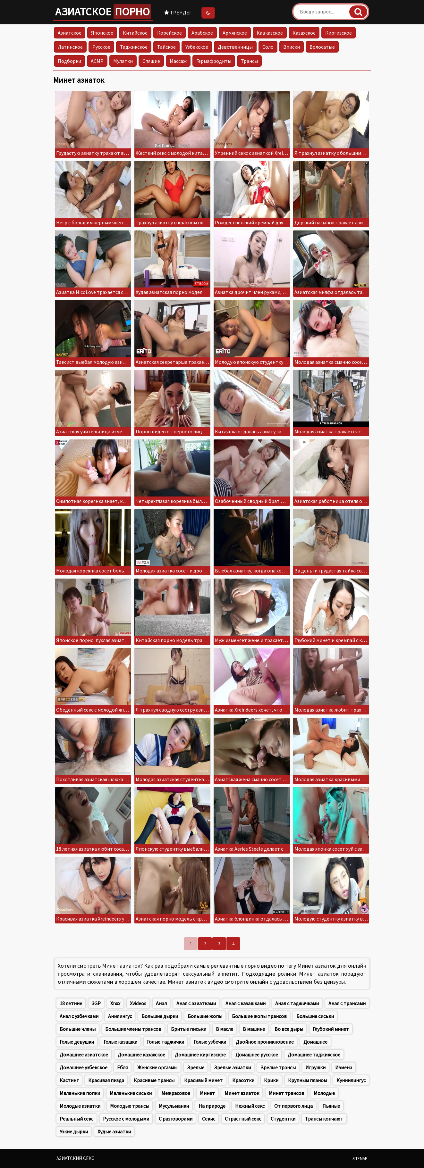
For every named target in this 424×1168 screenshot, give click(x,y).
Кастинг (69, 1080)
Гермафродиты (213, 61)
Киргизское (338, 32)
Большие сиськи (315, 1016)
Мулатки (123, 61)
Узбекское (196, 47)
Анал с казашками (245, 1003)
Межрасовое (175, 1093)
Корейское (169, 32)
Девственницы (235, 47)
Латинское (70, 47)
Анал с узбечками (79, 1016)
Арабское (202, 32)
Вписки (291, 47)
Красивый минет (203, 1080)
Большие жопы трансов (259, 1016)
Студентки (283, 1118)
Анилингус (120, 1016)
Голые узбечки (210, 1042)
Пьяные (331, 1106)
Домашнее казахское (141, 1054)
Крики (271, 1080)
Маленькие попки (80, 1093)
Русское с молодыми (126, 1118)
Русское (101, 47)
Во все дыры (289, 1029)
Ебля (122, 1067)
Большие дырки (159, 1016)
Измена (343, 1067)
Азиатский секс (75, 1158)
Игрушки (315, 1067)
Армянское (235, 32)
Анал (161, 1003)
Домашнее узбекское (83, 1067)
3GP (96, 1003)
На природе (212, 1106)
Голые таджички (165, 1042)
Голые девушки (77, 1042)
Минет (207, 1093)
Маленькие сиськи (131, 1093)
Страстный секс (243, 1118)
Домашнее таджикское (314, 1054)
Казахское (304, 32)
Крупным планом (307, 1080)
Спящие (151, 61)
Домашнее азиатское (84, 1054)
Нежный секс (250, 1106)
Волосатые (322, 47)
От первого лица (293, 1106)
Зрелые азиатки (232, 1067)
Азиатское (103, 11)
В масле (224, 1029)
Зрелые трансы (278, 1067)
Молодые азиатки (80, 1106)
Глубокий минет (331, 1029)
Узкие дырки (74, 1131)
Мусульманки (174, 1106)
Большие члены (78, 1029)
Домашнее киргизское (200, 1054)
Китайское (135, 32)
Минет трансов (286, 1093)
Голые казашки (120, 1042)
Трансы (249, 61)
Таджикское (134, 47)
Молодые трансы (129, 1106)
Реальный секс (76, 1118)
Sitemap (360, 1158)
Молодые (324, 1093)
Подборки (69, 61)
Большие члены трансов (133, 1029)
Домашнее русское (256, 1054)
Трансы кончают (324, 1118)
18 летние (71, 1003)
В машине (254, 1029)
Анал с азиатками (196, 1003)
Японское (102, 32)
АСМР (97, 61)
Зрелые (195, 1067)
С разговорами (175, 1118)
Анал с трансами (347, 1003)
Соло (268, 47)
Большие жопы (205, 1016)
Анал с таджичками (297, 1003)
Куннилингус (351, 1080)
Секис (208, 1118)
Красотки (243, 1080)
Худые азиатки (114, 1131)
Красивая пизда (106, 1080)
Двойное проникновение (265, 1042)
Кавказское (270, 32)
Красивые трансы (154, 1080)
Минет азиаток (242, 1093)
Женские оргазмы (157, 1067)
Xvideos (138, 1003)
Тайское (166, 47)
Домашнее (315, 1042)
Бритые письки (188, 1029)
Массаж (178, 61)
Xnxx (115, 1003)
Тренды (177, 12)
